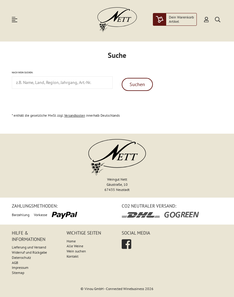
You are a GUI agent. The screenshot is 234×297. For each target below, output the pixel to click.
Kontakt (72, 256)
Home (71, 241)
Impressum (20, 267)
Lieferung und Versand (29, 247)
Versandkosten (74, 115)
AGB (15, 262)
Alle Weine (75, 246)
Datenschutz (21, 257)
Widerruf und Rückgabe (29, 252)
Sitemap (18, 272)
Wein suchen (76, 251)
